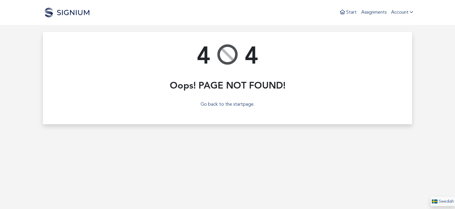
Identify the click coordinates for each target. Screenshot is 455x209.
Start (348, 12)
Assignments (374, 12)
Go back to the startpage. (228, 104)
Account (402, 12)
